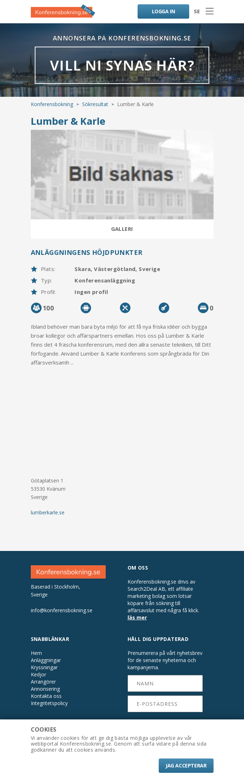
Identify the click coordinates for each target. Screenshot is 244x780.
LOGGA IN (163, 11)
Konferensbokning (52, 103)
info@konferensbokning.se (61, 610)
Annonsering (45, 688)
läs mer (137, 617)
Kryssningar (44, 667)
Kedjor (38, 674)
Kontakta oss (46, 695)
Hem (36, 652)
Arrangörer (43, 681)
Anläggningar (46, 659)
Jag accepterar (186, 765)
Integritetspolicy (49, 702)
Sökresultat (95, 103)
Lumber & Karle (68, 120)
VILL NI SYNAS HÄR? (122, 65)
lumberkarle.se (47, 512)
